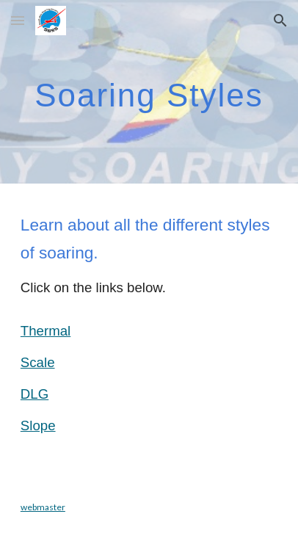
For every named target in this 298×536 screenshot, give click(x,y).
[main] (149, 91)
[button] (17, 20)
